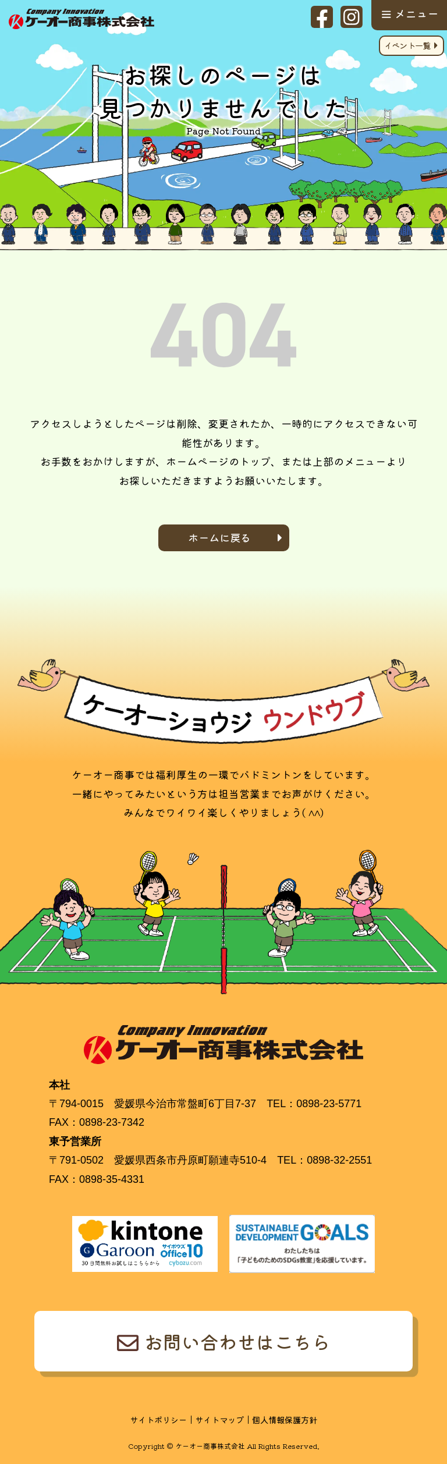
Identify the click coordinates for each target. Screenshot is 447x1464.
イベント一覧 (407, 45)
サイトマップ (219, 1419)
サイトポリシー (158, 1419)
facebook (322, 17)
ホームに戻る (219, 537)
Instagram (351, 17)
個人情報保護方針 (284, 1419)
